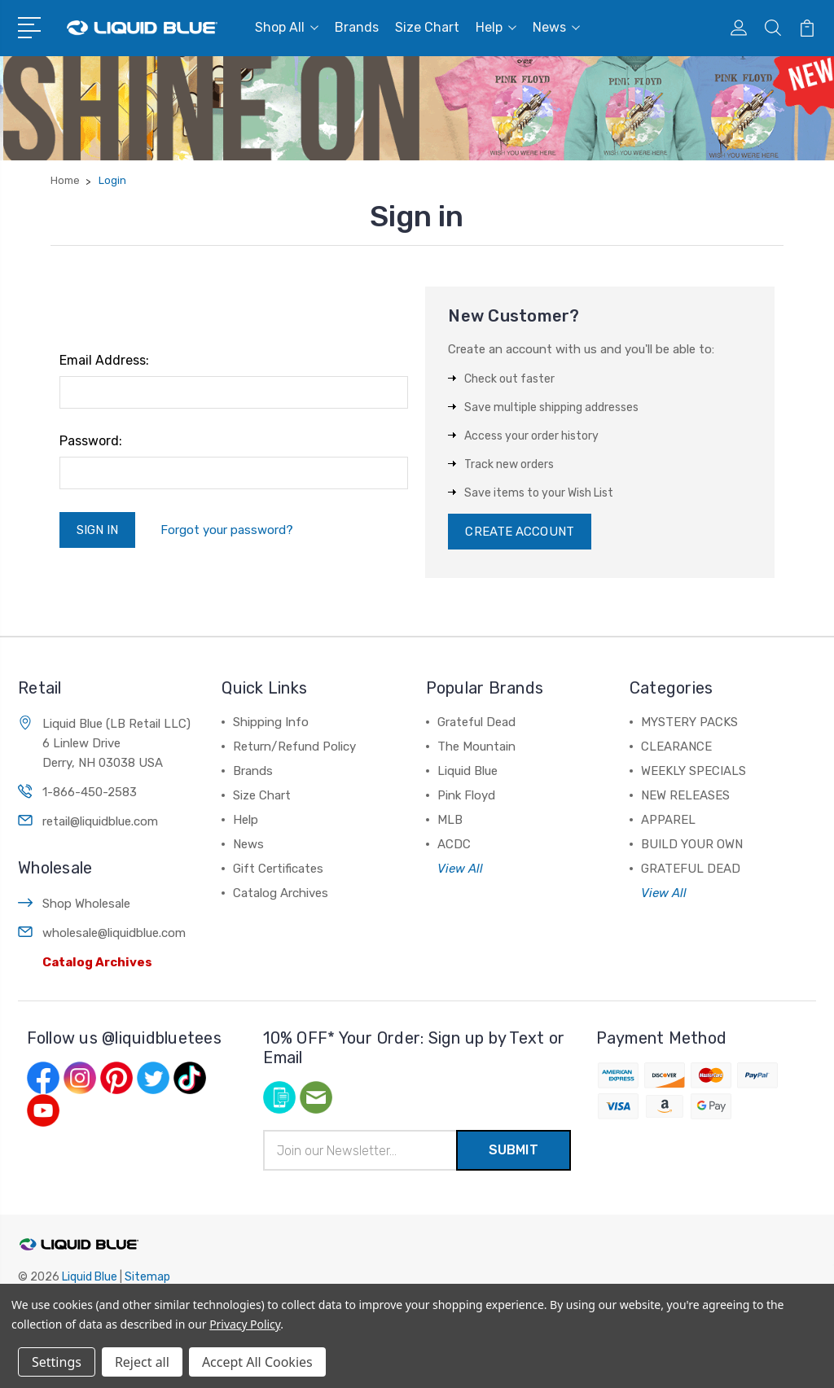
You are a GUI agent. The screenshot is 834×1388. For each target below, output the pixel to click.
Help (496, 27)
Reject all (142, 1362)
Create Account (519, 531)
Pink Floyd (466, 795)
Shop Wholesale (86, 903)
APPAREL (668, 819)
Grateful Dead (476, 722)
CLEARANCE (676, 746)
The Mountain (476, 746)
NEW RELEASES (685, 795)
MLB (450, 819)
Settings (56, 1362)
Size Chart (427, 27)
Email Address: (104, 360)
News (556, 27)
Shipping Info (271, 722)
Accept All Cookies (257, 1362)
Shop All (286, 27)
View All (460, 868)
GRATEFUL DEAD (690, 868)
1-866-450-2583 (89, 792)
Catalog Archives (97, 962)
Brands (357, 27)
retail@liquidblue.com (100, 821)
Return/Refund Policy (294, 746)
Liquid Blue (467, 771)
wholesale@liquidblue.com (114, 933)
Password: (90, 441)
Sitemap (147, 1277)
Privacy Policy (244, 1324)
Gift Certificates (278, 868)
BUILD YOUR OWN (692, 844)
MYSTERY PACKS (689, 722)
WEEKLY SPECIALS (693, 771)
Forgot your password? (226, 530)
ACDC (454, 844)
